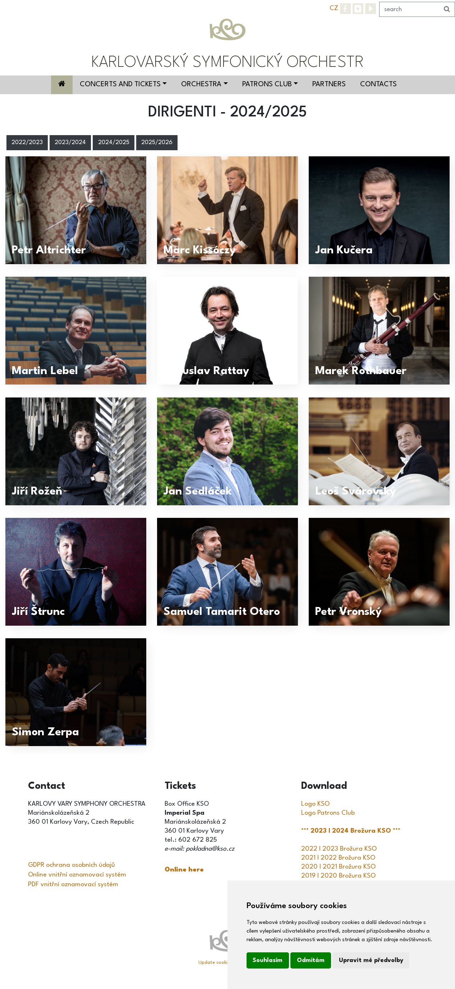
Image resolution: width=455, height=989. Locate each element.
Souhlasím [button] (267, 960)
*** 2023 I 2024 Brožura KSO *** (351, 831)
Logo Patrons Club (328, 813)
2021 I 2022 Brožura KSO (338, 858)
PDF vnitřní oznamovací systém (73, 884)
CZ (334, 8)
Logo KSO (315, 804)
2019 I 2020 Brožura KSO (338, 876)
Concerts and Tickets (120, 84)
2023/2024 (70, 143)
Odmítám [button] (311, 960)
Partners (329, 84)
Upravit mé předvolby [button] (371, 960)
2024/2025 (113, 143)
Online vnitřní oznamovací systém (77, 874)
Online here (184, 869)
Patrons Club (267, 84)
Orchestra (201, 84)
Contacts (378, 84)
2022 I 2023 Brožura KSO (339, 849)
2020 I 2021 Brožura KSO (338, 867)
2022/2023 (27, 143)
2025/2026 (157, 143)
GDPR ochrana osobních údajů (71, 865)
